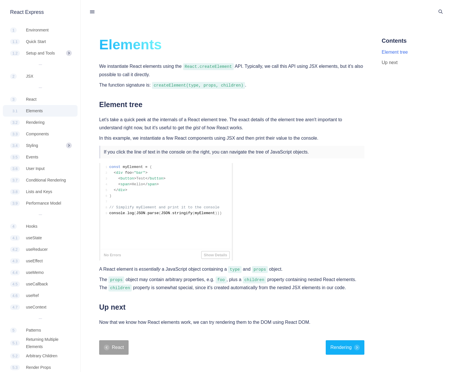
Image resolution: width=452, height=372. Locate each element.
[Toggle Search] (440, 12)
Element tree (395, 52)
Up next (390, 62)
